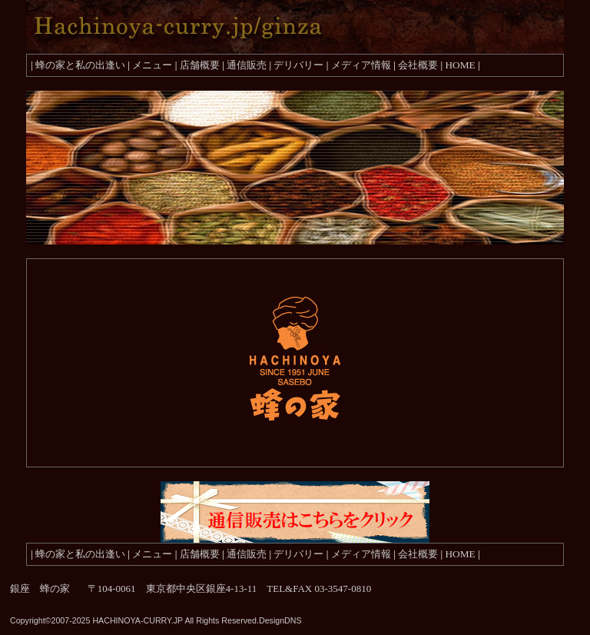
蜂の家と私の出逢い (80, 65)
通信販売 (247, 65)
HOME (460, 65)
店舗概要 (200, 65)
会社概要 (418, 65)
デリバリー (298, 65)
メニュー (152, 65)
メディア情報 (361, 65)
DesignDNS (280, 620)
